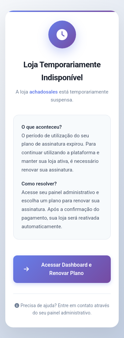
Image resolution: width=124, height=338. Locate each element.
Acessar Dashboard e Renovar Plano (58, 269)
